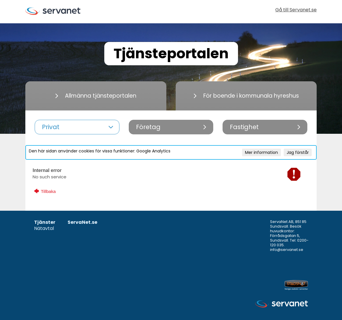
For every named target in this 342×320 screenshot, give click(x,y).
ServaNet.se (82, 222)
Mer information (261, 152)
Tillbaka (45, 191)
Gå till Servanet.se (296, 10)
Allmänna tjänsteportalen (95, 96)
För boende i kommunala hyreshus (246, 96)
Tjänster (44, 222)
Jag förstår (298, 152)
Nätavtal (44, 229)
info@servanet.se (286, 249)
